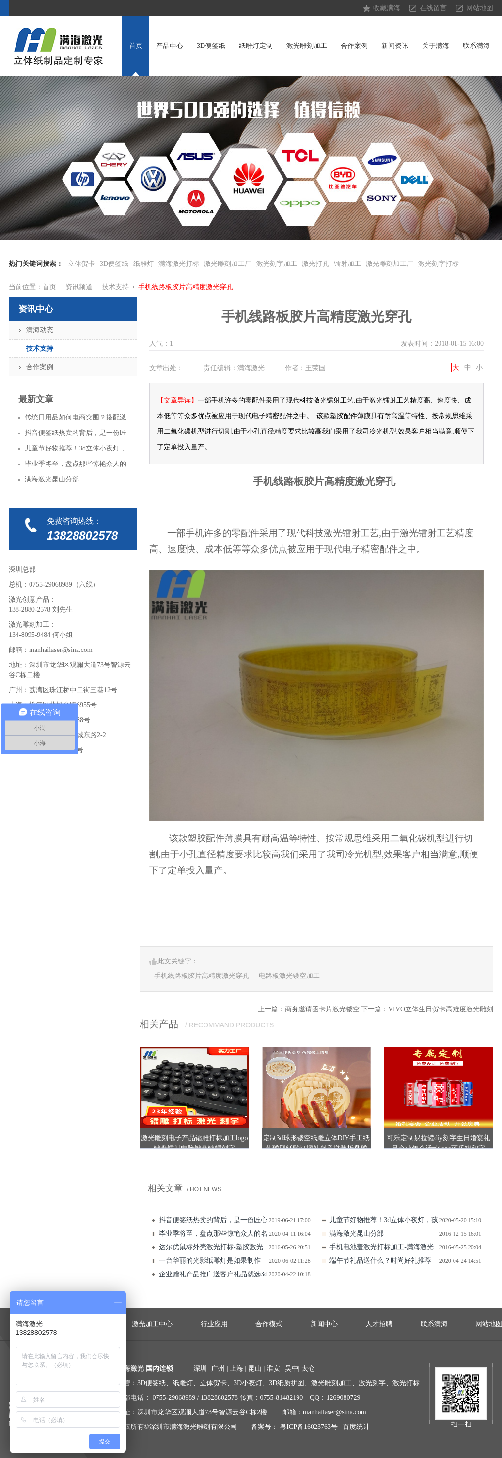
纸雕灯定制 (256, 45)
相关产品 (159, 1024)
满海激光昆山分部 (356, 1233)
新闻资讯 (394, 45)
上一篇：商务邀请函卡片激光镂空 (309, 1009)
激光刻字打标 (438, 263)
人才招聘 (378, 1324)
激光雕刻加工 (306, 45)
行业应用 (214, 1324)
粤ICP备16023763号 (309, 1426)
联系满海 (476, 45)
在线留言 (433, 8)
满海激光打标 (178, 263)
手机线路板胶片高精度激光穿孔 (185, 287)
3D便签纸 (211, 45)
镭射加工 (347, 263)
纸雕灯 (143, 263)
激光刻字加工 (276, 263)
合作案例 (354, 45)
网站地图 (479, 8)
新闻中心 (324, 1324)
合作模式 (268, 1324)
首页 (135, 45)
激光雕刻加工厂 (227, 263)
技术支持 (115, 287)
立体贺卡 (81, 263)
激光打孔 (315, 263)
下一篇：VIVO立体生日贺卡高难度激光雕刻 (427, 1009)
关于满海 (435, 45)
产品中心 (169, 45)
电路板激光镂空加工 (289, 975)
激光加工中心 (152, 1324)
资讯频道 (79, 287)
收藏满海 (386, 8)
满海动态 (39, 330)
